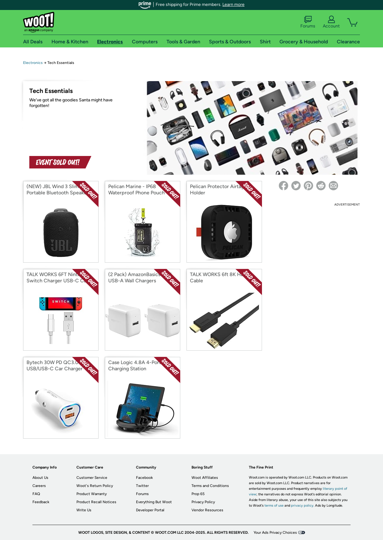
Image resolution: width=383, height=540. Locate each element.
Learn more (233, 4)
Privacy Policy (203, 502)
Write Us (83, 510)
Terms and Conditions (210, 486)
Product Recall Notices (96, 502)
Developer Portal (150, 510)
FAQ (36, 494)
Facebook (144, 477)
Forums (307, 22)
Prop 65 (198, 494)
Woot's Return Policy (94, 486)
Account (331, 22)
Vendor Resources (207, 510)
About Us (40, 477)
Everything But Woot (154, 502)
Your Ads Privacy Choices (275, 532)
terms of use (274, 506)
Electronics (33, 63)
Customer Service (91, 477)
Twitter (142, 486)
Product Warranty (91, 494)
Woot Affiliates (205, 477)
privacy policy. (302, 506)
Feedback (40, 502)
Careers (39, 486)
